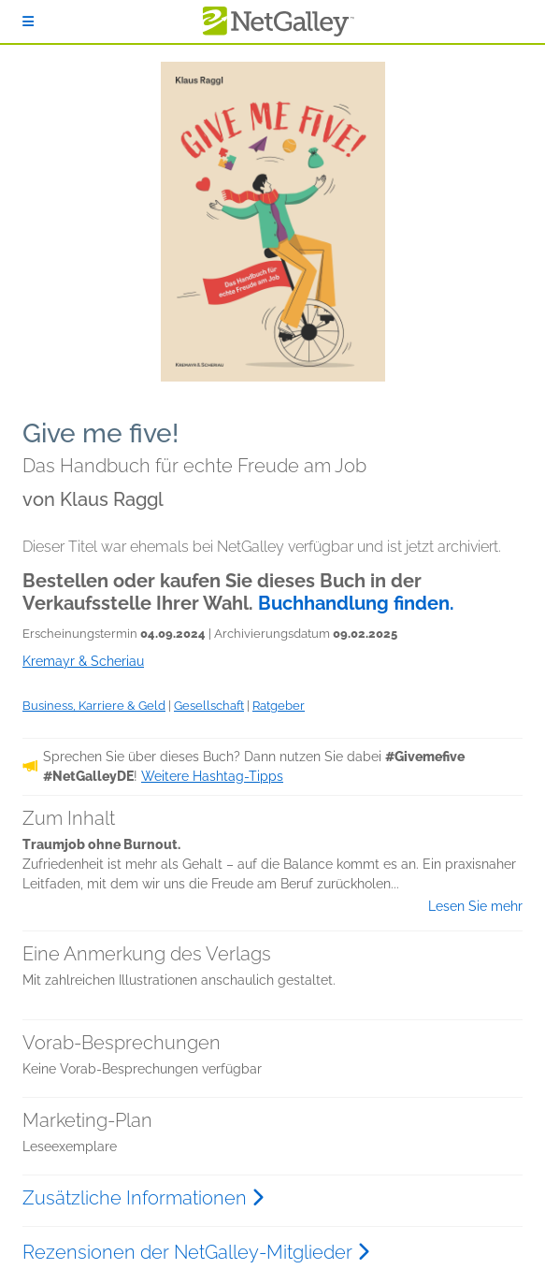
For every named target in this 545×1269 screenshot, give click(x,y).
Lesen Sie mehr (475, 906)
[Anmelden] (28, 21)
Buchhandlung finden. (356, 603)
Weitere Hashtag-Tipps (212, 776)
